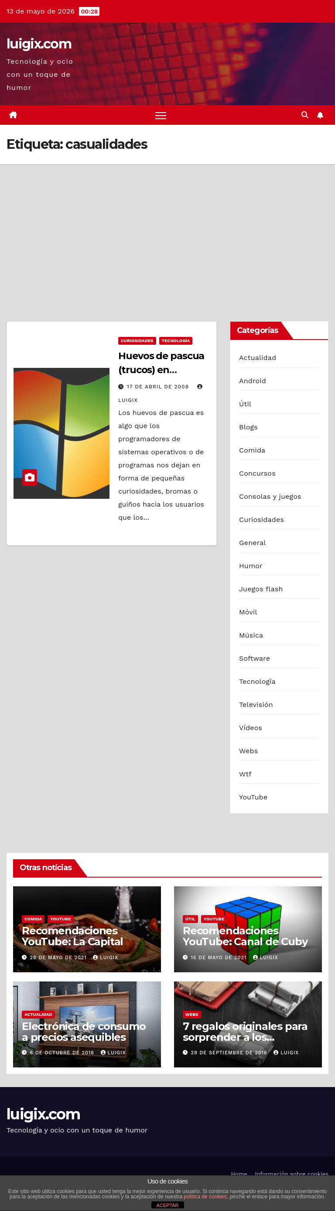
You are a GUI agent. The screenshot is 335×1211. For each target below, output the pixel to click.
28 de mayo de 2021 (59, 958)
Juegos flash (261, 589)
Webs (248, 751)
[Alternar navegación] (160, 115)
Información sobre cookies (291, 1174)
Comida (252, 450)
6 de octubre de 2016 (63, 1053)
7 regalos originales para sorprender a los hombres (245, 1037)
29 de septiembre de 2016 (230, 1053)
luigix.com (39, 44)
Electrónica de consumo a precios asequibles (84, 1031)
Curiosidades (137, 340)
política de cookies (205, 1197)
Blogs (248, 427)
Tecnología (176, 340)
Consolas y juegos (270, 496)
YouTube (253, 797)
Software (254, 658)
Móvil (248, 612)
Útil (245, 404)
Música (251, 635)
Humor (251, 566)
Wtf (245, 774)
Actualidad (257, 357)
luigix (105, 958)
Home (239, 1174)
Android (252, 381)
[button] (304, 115)
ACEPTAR (167, 1205)
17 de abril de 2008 (159, 387)
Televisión (256, 704)
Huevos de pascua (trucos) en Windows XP (161, 370)
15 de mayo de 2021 (220, 958)
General (252, 543)
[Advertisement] (167, 229)
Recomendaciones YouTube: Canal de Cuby (245, 936)
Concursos (257, 473)
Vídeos (250, 728)
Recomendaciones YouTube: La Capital (72, 936)
